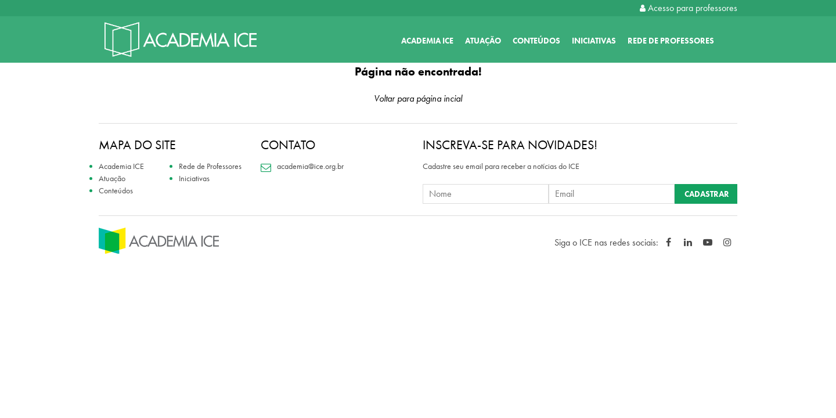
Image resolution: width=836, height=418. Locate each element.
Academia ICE (427, 40)
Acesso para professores (688, 8)
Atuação (483, 40)
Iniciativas (594, 40)
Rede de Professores (671, 40)
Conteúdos (536, 40)
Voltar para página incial (418, 98)
